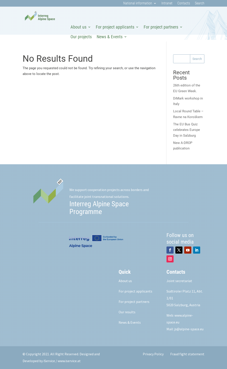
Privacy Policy (153, 354)
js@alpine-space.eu (189, 329)
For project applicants (115, 27)
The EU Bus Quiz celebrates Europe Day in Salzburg (186, 130)
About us (78, 27)
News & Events (110, 36)
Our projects (81, 36)
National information (137, 3)
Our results (127, 312)
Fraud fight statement (187, 354)
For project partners (161, 27)
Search (199, 3)
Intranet (166, 3)
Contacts (183, 3)
